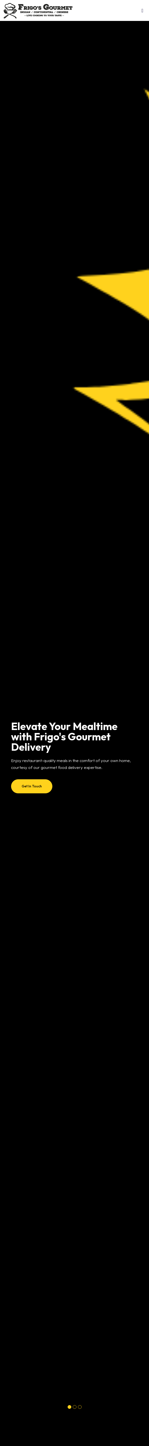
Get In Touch (32, 786)
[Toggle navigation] (142, 12)
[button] (69, 1407)
